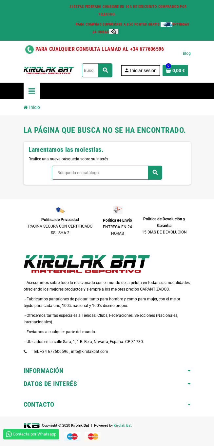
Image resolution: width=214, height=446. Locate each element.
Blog (187, 53)
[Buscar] (97, 70)
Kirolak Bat (123, 425)
